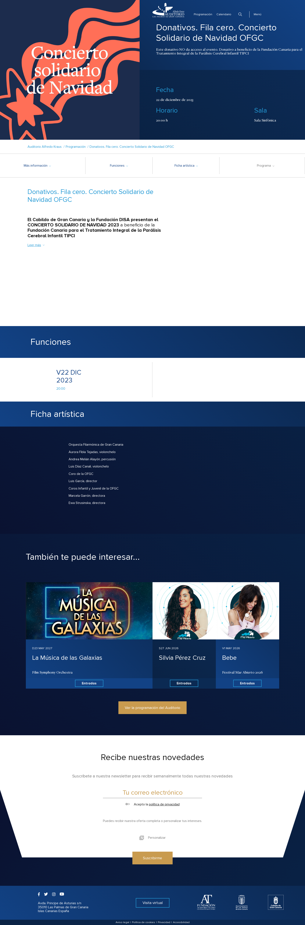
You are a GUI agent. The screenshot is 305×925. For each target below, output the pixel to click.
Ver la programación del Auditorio (152, 707)
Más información (37, 165)
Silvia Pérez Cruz (182, 658)
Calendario (223, 14)
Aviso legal (122, 922)
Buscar (240, 14)
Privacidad (164, 922)
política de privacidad (164, 804)
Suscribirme (152, 858)
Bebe (229, 658)
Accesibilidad (181, 922)
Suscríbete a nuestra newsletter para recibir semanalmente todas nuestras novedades (152, 776)
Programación (203, 14)
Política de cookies (143, 922)
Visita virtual (153, 902)
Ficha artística (186, 165)
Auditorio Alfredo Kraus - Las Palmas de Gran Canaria (168, 10)
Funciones (119, 165)
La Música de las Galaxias (67, 658)
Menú (257, 14)
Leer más (36, 245)
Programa (265, 165)
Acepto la (152, 804)
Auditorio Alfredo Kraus (45, 147)
